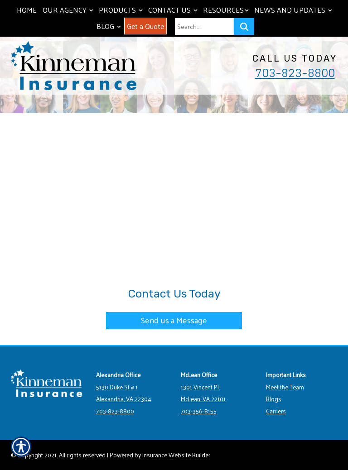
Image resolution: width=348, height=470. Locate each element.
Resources (227, 9)
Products (122, 9)
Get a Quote (145, 26)
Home (27, 9)
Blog (110, 26)
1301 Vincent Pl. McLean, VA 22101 (203, 393)
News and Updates (294, 9)
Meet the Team (285, 387)
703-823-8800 (295, 73)
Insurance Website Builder (176, 454)
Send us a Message (174, 319)
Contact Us (173, 9)
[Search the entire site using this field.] (204, 26)
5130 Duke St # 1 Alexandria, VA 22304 (123, 393)
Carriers (276, 411)
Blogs (273, 398)
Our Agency (69, 9)
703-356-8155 (199, 411)
